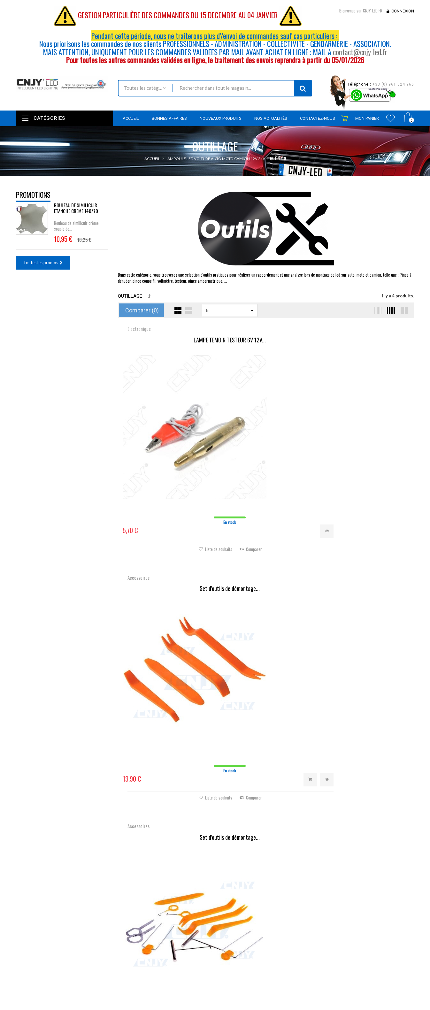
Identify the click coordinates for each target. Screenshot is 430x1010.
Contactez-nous (166, 927)
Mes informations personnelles (248, 936)
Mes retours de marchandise (246, 910)
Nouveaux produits (170, 909)
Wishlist (390, 118)
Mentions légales (167, 944)
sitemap (159, 976)
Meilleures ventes (168, 918)
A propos (160, 967)
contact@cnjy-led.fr (360, 52)
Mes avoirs (230, 919)
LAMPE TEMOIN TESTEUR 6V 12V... (167, 340)
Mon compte (234, 886)
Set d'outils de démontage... (266, 340)
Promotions (33, 194)
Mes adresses (232, 927)
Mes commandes (235, 901)
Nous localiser (73, 912)
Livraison (160, 935)
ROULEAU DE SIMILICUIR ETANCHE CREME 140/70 (76, 212)
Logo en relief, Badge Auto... (167, 534)
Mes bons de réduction (241, 944)
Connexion (402, 11)
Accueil (152, 158)
